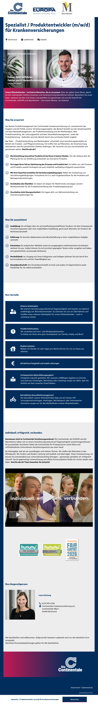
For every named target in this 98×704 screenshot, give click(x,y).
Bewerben (75, 699)
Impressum (75, 687)
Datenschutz (87, 687)
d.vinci (90, 693)
